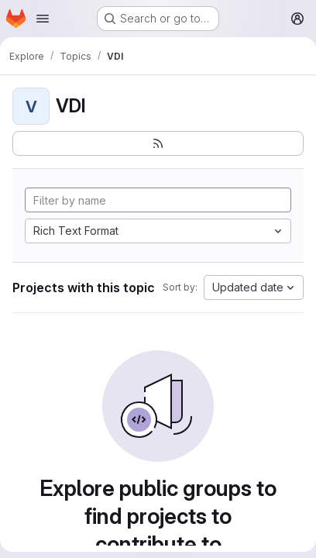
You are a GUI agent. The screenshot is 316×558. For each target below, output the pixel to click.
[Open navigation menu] (42, 18)
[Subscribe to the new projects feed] (158, 143)
